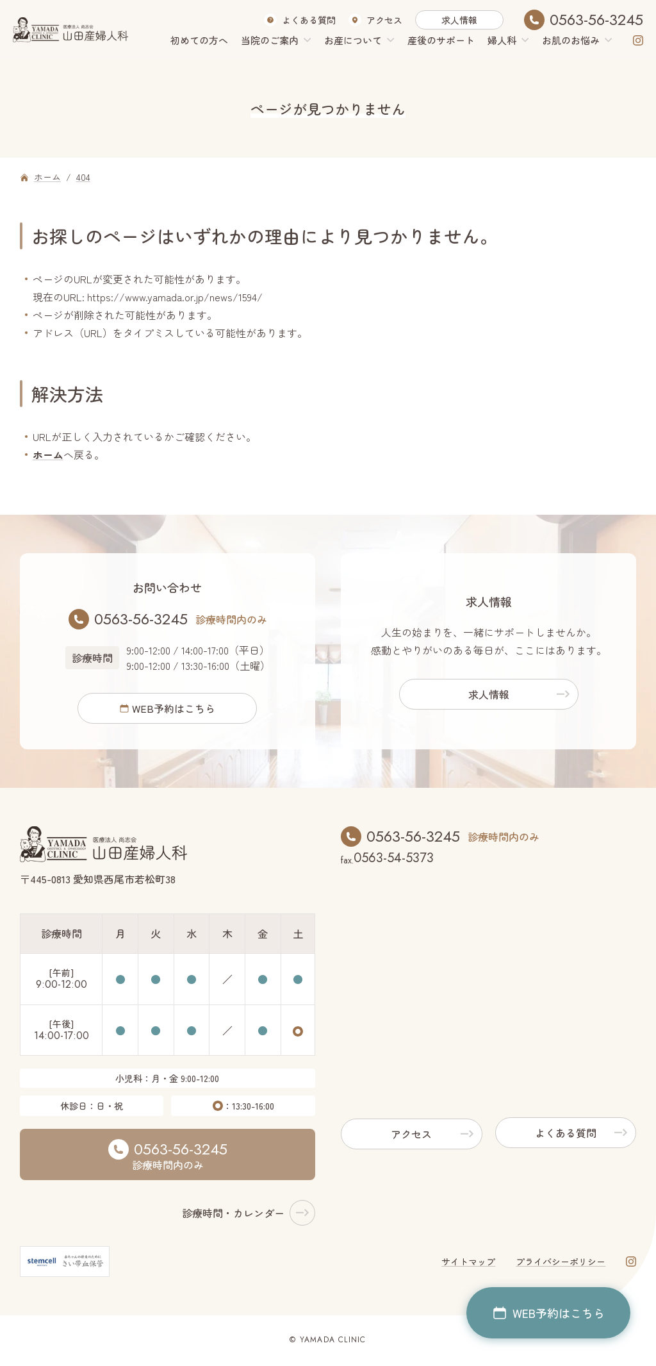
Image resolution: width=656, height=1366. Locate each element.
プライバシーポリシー (560, 1263)
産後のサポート (441, 40)
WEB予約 (173, 709)
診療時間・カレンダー (233, 1214)
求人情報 (459, 19)
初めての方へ (199, 40)
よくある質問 (309, 19)
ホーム (48, 454)
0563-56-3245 (596, 20)
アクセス (384, 19)
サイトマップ (468, 1263)
